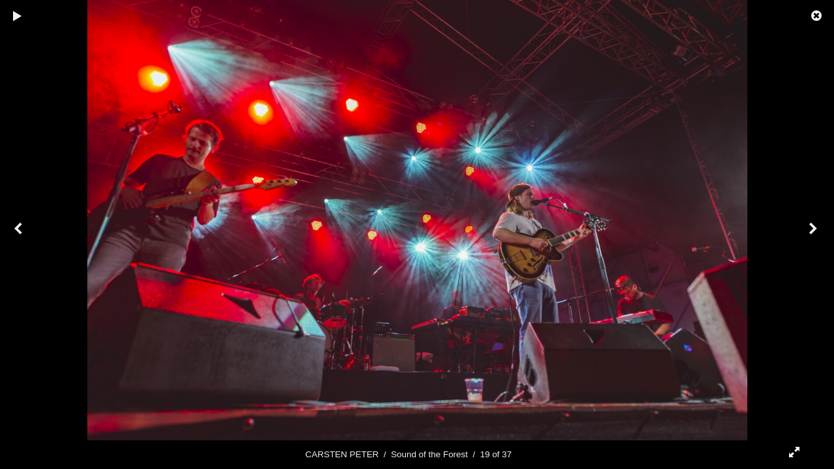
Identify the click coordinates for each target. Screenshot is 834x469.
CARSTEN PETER (342, 454)
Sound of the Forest (429, 454)
